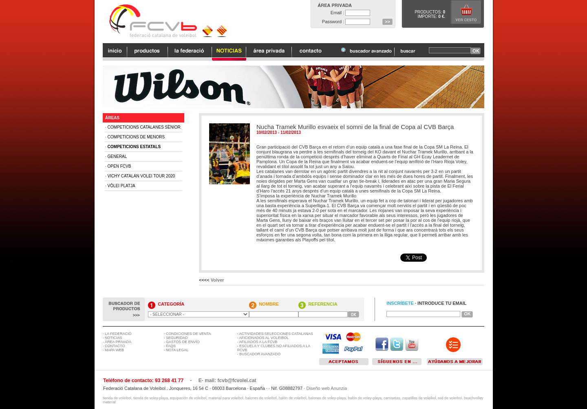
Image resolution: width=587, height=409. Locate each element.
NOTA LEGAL (177, 350)
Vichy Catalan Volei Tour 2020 (141, 176)
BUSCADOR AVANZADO (259, 354)
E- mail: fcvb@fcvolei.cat (227, 380)
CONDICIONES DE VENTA (188, 334)
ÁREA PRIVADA (118, 342)
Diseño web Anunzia (326, 388)
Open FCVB (119, 166)
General (117, 156)
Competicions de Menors (136, 137)
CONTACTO (115, 346)
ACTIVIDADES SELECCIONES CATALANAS (276, 334)
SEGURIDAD (177, 338)
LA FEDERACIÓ (118, 334)
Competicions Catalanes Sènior (144, 127)
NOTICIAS (113, 338)
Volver (217, 280)
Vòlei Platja (121, 186)
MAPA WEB (114, 350)
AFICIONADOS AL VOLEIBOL (264, 338)
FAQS (171, 346)
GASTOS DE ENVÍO (183, 342)
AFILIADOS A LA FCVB (258, 342)
